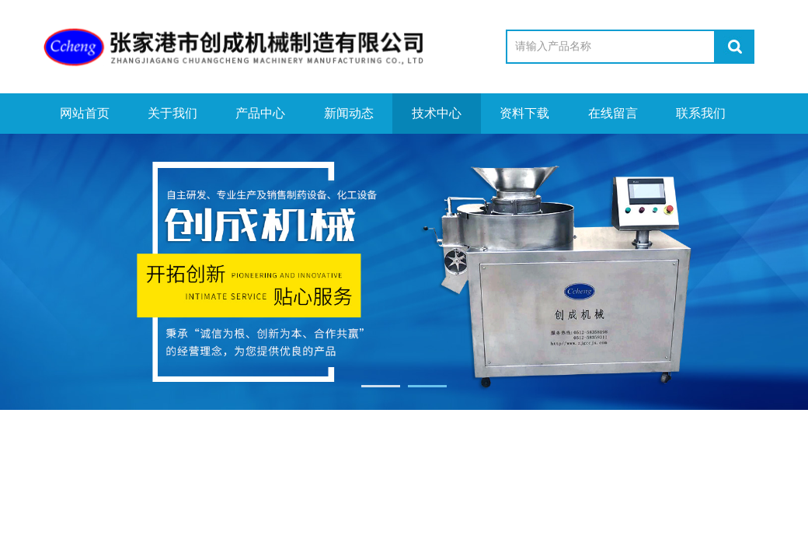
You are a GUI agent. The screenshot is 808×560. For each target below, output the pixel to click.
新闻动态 (349, 113)
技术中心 (436, 113)
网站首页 (85, 113)
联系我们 (701, 113)
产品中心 (260, 113)
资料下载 (524, 113)
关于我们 (172, 113)
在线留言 (613, 113)
